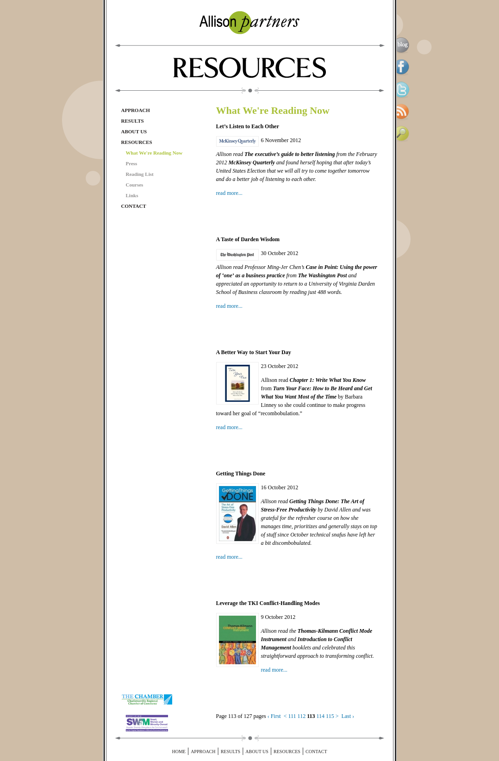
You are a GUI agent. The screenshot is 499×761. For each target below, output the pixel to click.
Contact (133, 206)
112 (302, 716)
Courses (134, 184)
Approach (135, 110)
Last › (347, 716)
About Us (134, 131)
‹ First (274, 716)
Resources (136, 142)
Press (131, 163)
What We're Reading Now (154, 153)
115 (330, 716)
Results (132, 121)
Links (132, 195)
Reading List (140, 174)
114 (321, 716)
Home (178, 751)
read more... (229, 193)
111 (292, 716)
